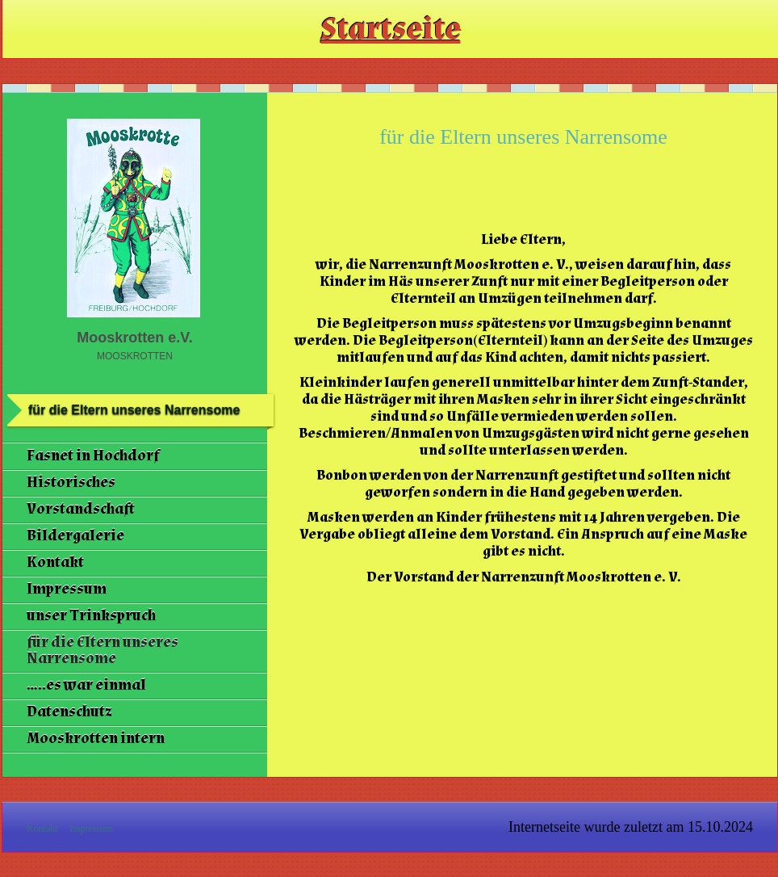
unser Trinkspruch (91, 616)
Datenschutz (69, 712)
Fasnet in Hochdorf (93, 456)
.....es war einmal (86, 685)
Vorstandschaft (81, 509)
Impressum (67, 589)
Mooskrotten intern (96, 738)
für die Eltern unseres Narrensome (102, 650)
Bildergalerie (75, 536)
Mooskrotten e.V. (134, 337)
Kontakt (55, 562)
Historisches (71, 482)
